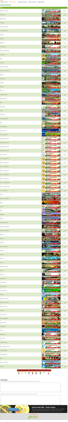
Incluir (65, 22)
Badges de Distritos (32, 1)
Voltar (1, 0)
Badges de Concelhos (22, 1)
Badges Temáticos (12, 1)
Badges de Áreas (4, 1)
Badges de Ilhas (41, 1)
